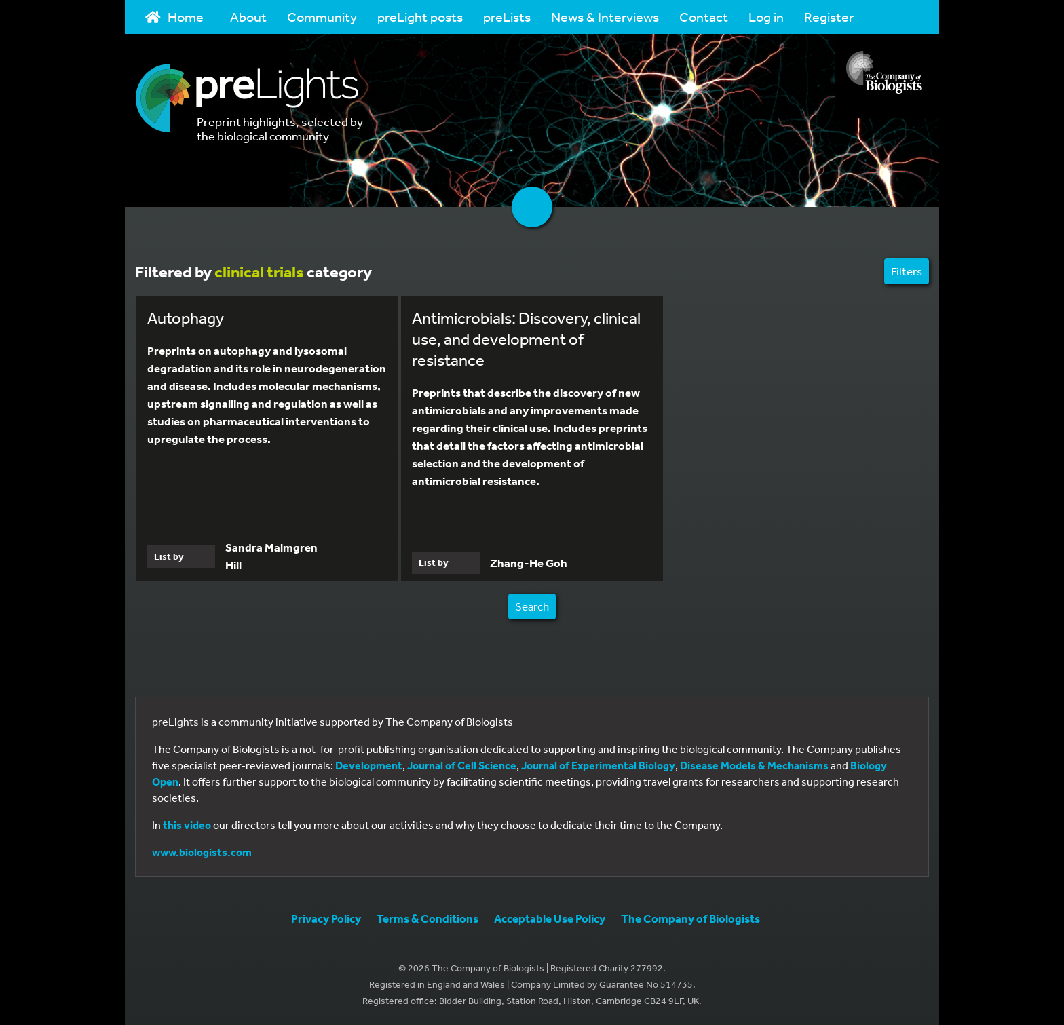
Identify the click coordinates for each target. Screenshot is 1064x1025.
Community (322, 16)
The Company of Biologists (690, 918)
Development (368, 765)
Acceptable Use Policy (549, 918)
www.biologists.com (202, 852)
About (248, 16)
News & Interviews (605, 16)
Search (532, 606)
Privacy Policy (326, 918)
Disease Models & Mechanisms (754, 765)
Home (174, 16)
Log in (766, 16)
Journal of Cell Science (461, 765)
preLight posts (420, 16)
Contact (703, 16)
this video (187, 825)
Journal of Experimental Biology (598, 765)
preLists (507, 16)
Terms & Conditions (427, 918)
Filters (906, 271)
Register (829, 16)
